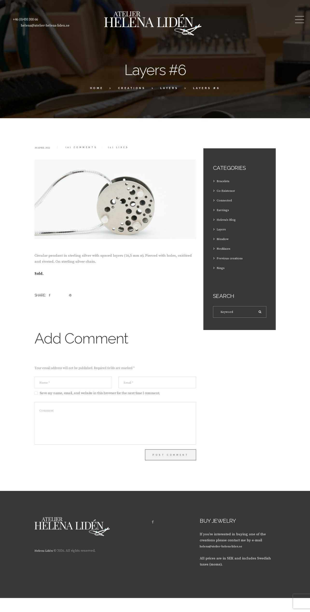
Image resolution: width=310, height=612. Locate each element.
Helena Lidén (44, 566)
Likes (134, 147)
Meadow (223, 239)
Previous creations (232, 258)
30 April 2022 (45, 147)
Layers (169, 88)
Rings (221, 268)
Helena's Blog (228, 219)
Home (96, 88)
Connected (225, 200)
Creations (132, 88)
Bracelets (224, 181)
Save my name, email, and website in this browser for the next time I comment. (100, 396)
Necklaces (225, 248)
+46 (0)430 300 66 (25, 19)
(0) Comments (89, 147)
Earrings (224, 210)
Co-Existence (227, 190)
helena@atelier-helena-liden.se (45, 25)
